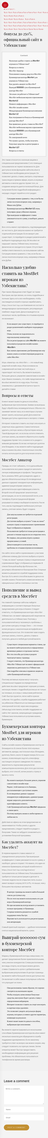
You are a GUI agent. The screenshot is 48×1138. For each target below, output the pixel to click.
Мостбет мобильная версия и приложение (26, 97)
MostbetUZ (13, 100)
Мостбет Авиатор (16, 70)
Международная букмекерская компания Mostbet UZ (25, 112)
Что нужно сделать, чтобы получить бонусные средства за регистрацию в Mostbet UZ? (24, 144)
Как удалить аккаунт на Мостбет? (22, 84)
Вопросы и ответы (16, 67)
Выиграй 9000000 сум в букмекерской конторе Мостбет (24, 89)
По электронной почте (18, 137)
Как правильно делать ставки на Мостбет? (26, 124)
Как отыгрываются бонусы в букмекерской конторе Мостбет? (26, 119)
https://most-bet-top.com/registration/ (18, 870)
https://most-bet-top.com (12, 305)
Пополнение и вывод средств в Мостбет (25, 74)
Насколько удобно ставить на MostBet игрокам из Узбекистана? (24, 62)
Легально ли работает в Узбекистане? (24, 94)
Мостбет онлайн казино (18, 107)
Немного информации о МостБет (22, 104)
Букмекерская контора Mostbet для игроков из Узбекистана (23, 79)
